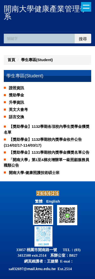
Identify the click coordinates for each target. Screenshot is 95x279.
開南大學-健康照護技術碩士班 (34, 172)
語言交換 (16, 117)
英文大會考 (18, 109)
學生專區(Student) (37, 60)
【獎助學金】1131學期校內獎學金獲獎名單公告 (49, 152)
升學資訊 (16, 102)
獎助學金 (16, 95)
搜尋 (83, 39)
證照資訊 (16, 88)
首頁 (11, 60)
